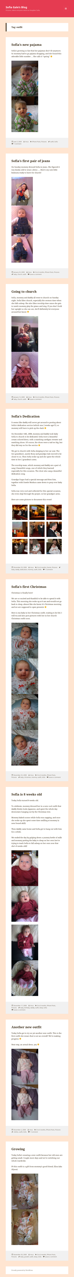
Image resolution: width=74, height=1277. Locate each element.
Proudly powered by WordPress (22, 1270)
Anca (27, 142)
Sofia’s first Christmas (28, 587)
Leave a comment (36, 274)
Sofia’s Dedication (25, 416)
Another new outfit (26, 1027)
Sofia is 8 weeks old (26, 794)
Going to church (24, 291)
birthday (27, 1008)
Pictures (44, 142)
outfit (52, 142)
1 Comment (17, 144)
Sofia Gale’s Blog (16, 7)
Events (49, 567)
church (19, 274)
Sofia (56, 142)
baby (15, 274)
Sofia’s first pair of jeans (30, 161)
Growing (18, 1149)
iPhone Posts (36, 142)
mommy (30, 569)
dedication (23, 569)
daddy (17, 569)
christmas (27, 777)
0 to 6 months (39, 272)
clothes (16, 1132)
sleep (41, 1008)
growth (26, 1257)
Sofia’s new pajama (26, 44)
